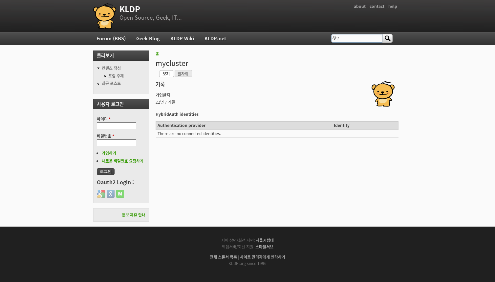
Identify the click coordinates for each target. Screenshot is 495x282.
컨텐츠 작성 (111, 68)
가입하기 (109, 153)
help (392, 6)
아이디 (104, 119)
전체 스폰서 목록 (223, 257)
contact (377, 6)
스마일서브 (264, 247)
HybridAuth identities (177, 114)
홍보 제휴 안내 (133, 215)
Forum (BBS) (111, 38)
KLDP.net (215, 38)
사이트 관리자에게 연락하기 (262, 257)
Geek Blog (148, 38)
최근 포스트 (111, 83)
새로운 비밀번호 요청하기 (122, 161)
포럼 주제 (116, 76)
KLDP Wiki (182, 38)
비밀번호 (105, 136)
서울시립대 (265, 240)
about (360, 6)
